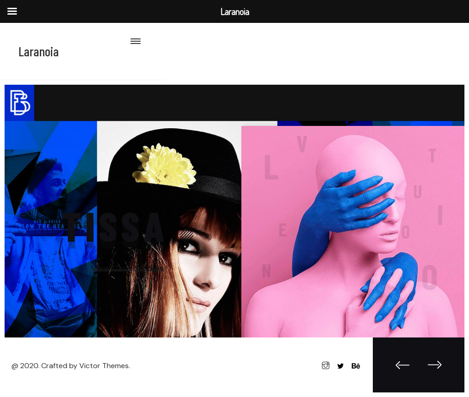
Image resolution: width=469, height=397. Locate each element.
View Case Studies (127, 268)
